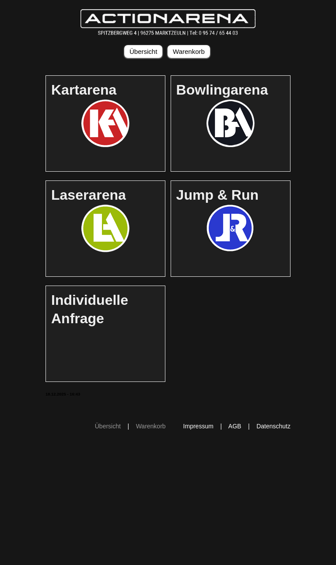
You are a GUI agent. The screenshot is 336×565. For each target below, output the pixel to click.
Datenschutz (273, 426)
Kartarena (83, 90)
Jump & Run (217, 195)
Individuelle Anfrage (89, 309)
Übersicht (143, 51)
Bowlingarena (222, 90)
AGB (235, 426)
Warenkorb (189, 51)
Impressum (198, 426)
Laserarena (88, 195)
